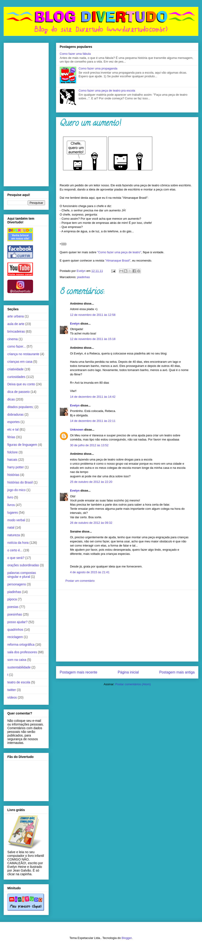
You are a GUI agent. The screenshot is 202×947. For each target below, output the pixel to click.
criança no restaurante (23, 354)
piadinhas (83, 277)
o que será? (15, 558)
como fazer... (16, 346)
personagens (16, 584)
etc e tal (13, 429)
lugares (12, 512)
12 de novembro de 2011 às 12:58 (92, 315)
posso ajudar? (17, 622)
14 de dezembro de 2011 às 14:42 (92, 396)
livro (10, 497)
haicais (12, 459)
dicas (11, 399)
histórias (13, 475)
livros (11, 505)
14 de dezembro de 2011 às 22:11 (92, 421)
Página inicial (128, 672)
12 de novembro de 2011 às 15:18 (92, 339)
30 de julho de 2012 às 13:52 (89, 445)
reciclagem (15, 637)
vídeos (12, 697)
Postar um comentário (80, 580)
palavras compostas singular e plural (21, 575)
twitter (11, 690)
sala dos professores (22, 652)
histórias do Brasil (20, 482)
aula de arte (15, 324)
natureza (13, 535)
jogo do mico (16, 490)
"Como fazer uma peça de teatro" (119, 252)
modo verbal (16, 520)
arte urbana (15, 316)
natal (10, 527)
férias (11, 437)
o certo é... (14, 550)
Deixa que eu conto (21, 384)
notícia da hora (18, 542)
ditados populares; (20, 407)
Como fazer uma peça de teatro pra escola (107, 90)
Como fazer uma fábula (75, 53)
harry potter (15, 467)
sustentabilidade (19, 667)
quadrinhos (15, 629)
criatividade (15, 369)
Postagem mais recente (78, 672)
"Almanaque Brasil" (117, 260)
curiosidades (16, 377)
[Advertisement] (127, 625)
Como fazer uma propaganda (98, 68)
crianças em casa (19, 361)
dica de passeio (18, 392)
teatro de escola (18, 682)
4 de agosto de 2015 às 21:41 (89, 572)
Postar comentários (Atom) (133, 684)
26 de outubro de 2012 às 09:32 (91, 522)
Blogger (127, 938)
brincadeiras (16, 331)
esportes (13, 422)
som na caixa (16, 660)
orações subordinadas (23, 565)
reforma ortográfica (20, 644)
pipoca (12, 599)
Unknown (77, 429)
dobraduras (15, 414)
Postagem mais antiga (177, 672)
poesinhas (14, 614)
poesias (12, 607)
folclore (12, 452)
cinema (12, 339)
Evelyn (75, 323)
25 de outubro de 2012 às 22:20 (91, 482)
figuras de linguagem (22, 444)
